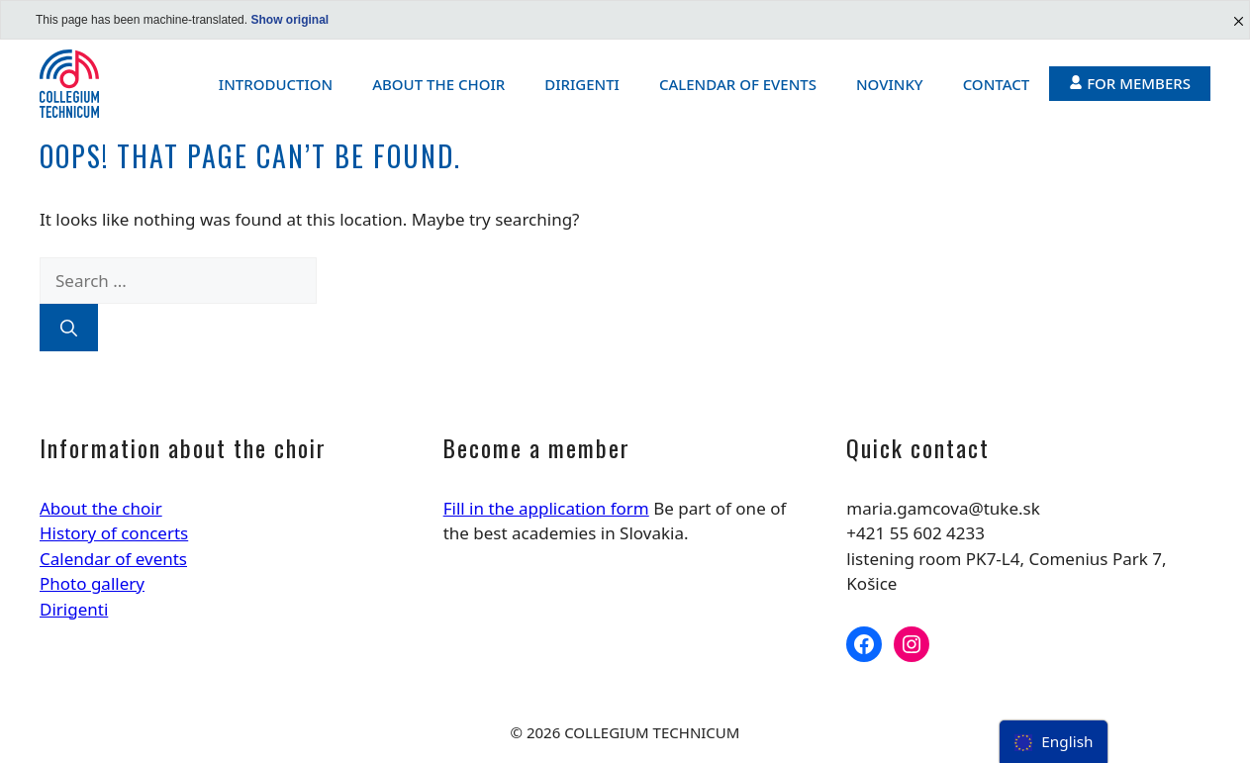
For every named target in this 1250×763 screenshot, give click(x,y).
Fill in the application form (546, 508)
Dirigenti (582, 84)
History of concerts (114, 533)
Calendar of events (738, 84)
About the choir (438, 84)
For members (1130, 83)
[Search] (69, 327)
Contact (996, 84)
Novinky (889, 84)
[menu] (1053, 741)
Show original (289, 20)
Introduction (276, 84)
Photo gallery (92, 583)
